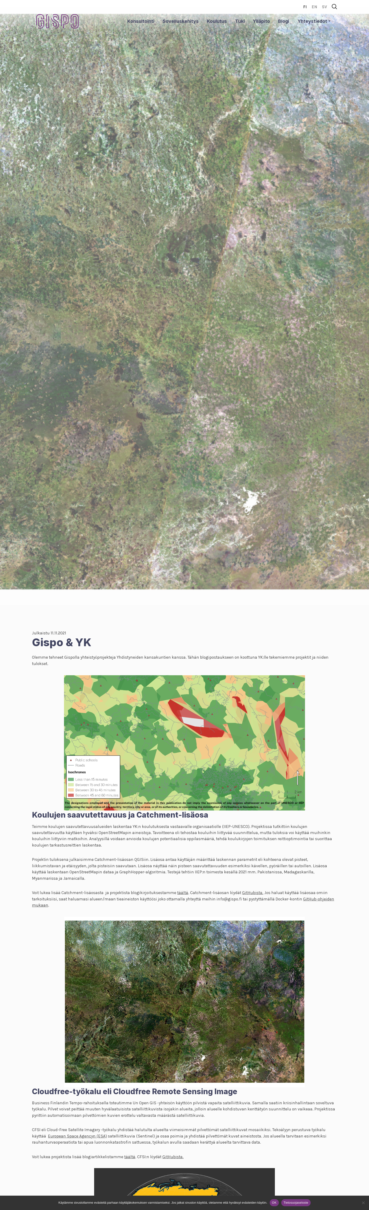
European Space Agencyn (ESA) (77, 1136)
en (314, 6)
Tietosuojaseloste (296, 1202)
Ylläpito (261, 21)
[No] (363, 1202)
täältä (182, 892)
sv (324, 6)
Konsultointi (140, 21)
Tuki (240, 21)
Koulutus (217, 21)
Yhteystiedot (312, 21)
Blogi (283, 21)
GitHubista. (252, 892)
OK (274, 1202)
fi (305, 6)
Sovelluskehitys (181, 21)
